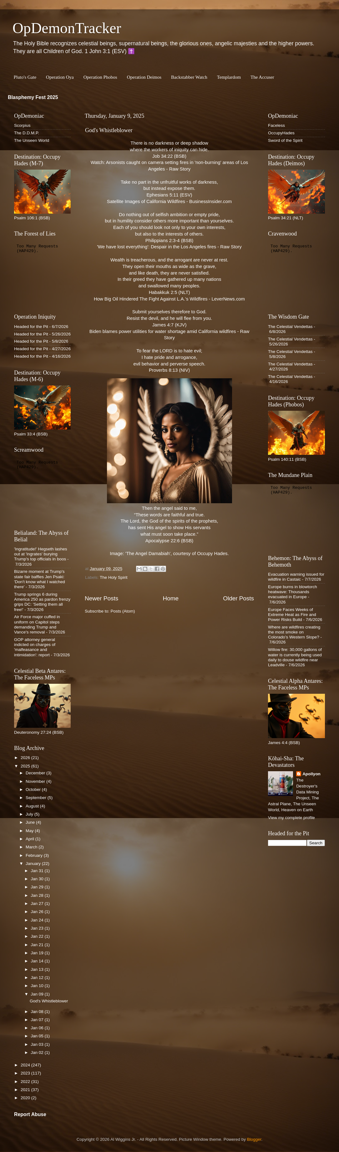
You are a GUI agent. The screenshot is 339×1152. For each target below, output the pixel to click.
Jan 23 (37, 928)
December (36, 773)
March (32, 847)
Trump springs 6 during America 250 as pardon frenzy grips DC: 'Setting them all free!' (42, 602)
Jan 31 (37, 870)
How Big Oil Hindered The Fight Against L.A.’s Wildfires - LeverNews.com (169, 298)
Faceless (276, 125)
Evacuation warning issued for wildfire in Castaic (296, 577)
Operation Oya (60, 77)
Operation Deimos (144, 77)
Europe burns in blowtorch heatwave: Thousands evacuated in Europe (292, 591)
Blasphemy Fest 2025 (33, 97)
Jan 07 (37, 1019)
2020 (26, 1097)
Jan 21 (37, 944)
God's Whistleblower (108, 130)
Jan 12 (37, 977)
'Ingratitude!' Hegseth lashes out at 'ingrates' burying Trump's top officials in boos (40, 554)
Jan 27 (37, 903)
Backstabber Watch (189, 77)
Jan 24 (37, 920)
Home (171, 598)
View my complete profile (291, 817)
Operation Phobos (100, 77)
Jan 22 (37, 936)
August (33, 806)
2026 (26, 757)
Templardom (229, 77)
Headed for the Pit (31, 326)
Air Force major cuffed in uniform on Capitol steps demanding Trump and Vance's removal (37, 624)
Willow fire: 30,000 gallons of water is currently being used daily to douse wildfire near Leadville (295, 657)
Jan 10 (37, 985)
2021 (26, 1089)
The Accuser (262, 77)
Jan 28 (37, 895)
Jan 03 (37, 1044)
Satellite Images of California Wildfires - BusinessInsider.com (169, 201)
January (34, 863)
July (30, 814)
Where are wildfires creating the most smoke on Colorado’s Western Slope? (294, 632)
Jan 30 (37, 878)
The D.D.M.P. (26, 133)
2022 (26, 1081)
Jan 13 (37, 969)
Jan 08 (37, 1011)
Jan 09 (37, 994)
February (35, 855)
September (37, 797)
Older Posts (238, 598)
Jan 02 (37, 1052)
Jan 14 (37, 961)
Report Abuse (30, 1114)
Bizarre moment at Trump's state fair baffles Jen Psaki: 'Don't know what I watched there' (39, 579)
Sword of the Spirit (285, 140)
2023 (26, 1073)
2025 (26, 766)
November (36, 781)
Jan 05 (37, 1036)
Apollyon (311, 774)
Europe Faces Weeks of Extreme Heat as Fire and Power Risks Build (292, 614)
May (30, 830)
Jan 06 (37, 1027)
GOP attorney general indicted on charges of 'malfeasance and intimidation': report (34, 647)
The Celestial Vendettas (290, 326)
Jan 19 (37, 953)
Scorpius (22, 125)
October (34, 789)
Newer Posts (101, 598)
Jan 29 (37, 887)
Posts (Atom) (123, 611)
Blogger (254, 1139)
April (30, 839)
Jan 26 (37, 911)
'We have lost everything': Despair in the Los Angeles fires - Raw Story (169, 246)
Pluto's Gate (25, 77)
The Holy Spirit (114, 577)
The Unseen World (31, 140)
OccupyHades (281, 133)
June (31, 822)
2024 (26, 1065)
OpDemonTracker (67, 28)
